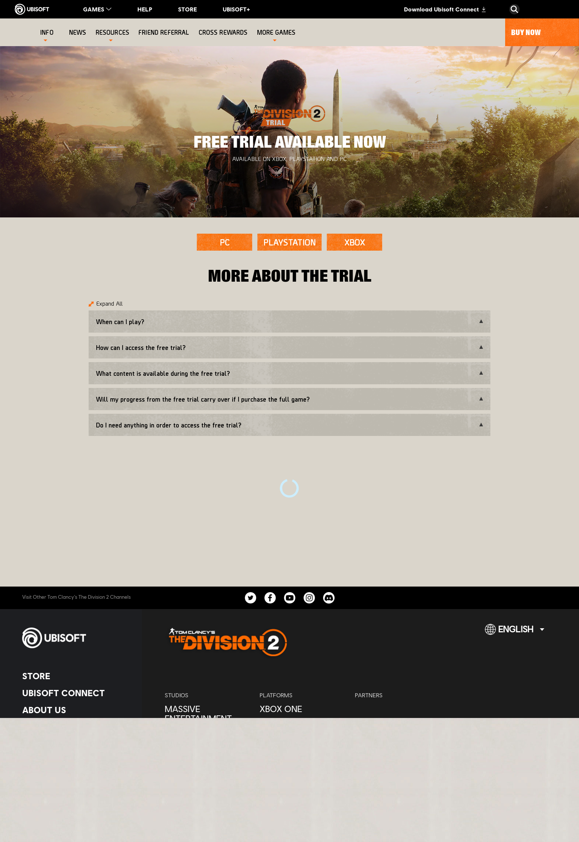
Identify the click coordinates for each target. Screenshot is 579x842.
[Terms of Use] (75, 788)
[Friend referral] (165, 32)
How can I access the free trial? (141, 347)
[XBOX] (354, 242)
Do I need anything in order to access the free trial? (168, 425)
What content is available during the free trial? (163, 373)
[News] (78, 32)
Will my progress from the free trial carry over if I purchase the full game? (203, 399)
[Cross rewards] (224, 32)
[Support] (75, 744)
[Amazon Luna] (303, 759)
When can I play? (120, 321)
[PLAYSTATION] (289, 242)
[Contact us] (75, 763)
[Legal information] (75, 800)
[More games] (276, 32)
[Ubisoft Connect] (75, 693)
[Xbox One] (303, 709)
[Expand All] (106, 305)
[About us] (75, 710)
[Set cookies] (40, 812)
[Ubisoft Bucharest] (208, 735)
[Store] (75, 676)
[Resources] (112, 32)
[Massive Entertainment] (208, 713)
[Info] (47, 32)
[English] (514, 632)
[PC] (224, 242)
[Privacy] (75, 775)
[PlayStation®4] (303, 726)
